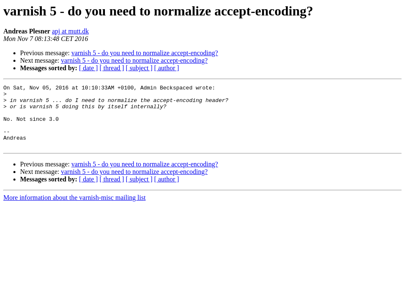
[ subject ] (139, 67)
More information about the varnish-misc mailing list (74, 210)
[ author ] (166, 67)
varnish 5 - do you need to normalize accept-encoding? (144, 52)
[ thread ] (111, 67)
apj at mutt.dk (70, 31)
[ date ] (88, 67)
